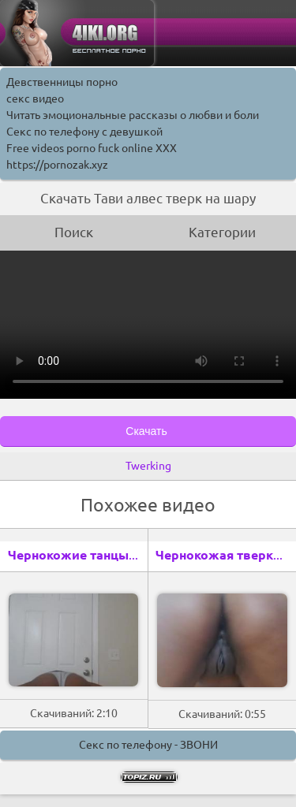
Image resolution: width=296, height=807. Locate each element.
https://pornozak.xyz (57, 164)
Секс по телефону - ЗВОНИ (148, 744)
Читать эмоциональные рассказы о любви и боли (132, 115)
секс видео (35, 98)
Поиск (73, 232)
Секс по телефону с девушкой (84, 131)
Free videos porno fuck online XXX (91, 148)
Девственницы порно (62, 82)
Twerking (148, 465)
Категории (222, 232)
